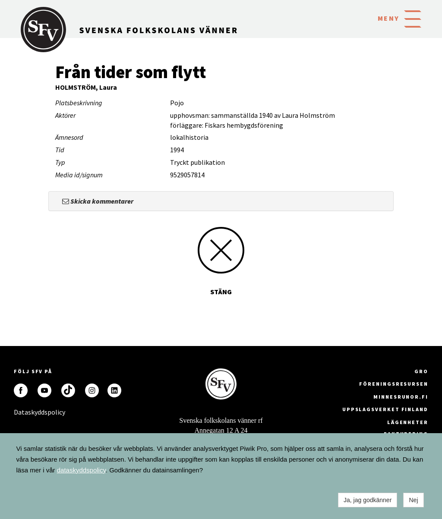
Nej (413, 500)
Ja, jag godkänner (367, 500)
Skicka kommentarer (97, 201)
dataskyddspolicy (81, 470)
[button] (412, 18)
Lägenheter (407, 422)
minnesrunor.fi (400, 396)
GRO (421, 371)
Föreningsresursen (393, 384)
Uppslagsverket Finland (385, 409)
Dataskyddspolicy (21, 412)
